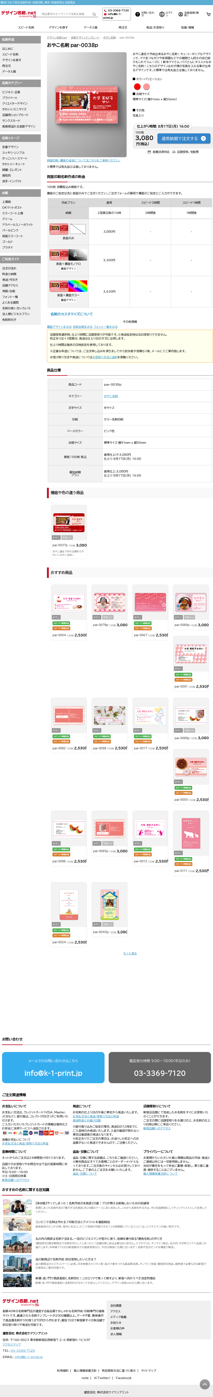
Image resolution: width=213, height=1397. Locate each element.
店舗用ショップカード (15, 115)
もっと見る (130, 953)
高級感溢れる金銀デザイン (19, 126)
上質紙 (6, 201)
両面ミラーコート (12, 236)
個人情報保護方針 (85, 1355)
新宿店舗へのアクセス (157, 1112)
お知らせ (116, 1307)
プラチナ (7, 247)
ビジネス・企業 (11, 92)
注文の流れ (9, 268)
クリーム (7, 219)
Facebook (124, 1362)
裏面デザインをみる (59, 326)
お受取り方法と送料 (104, 357)
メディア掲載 (118, 1301)
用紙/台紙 (8, 291)
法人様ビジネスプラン (16, 314)
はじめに (7, 48)
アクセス (115, 1295)
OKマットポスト (12, 207)
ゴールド (7, 241)
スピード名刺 (26, 27)
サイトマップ (148, 1355)
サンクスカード (11, 120)
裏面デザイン (68, 268)
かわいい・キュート (13, 164)
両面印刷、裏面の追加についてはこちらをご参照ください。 (83, 160)
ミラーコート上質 (12, 213)
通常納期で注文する (184, 138)
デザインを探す (58, 27)
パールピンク (10, 230)
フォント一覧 (10, 296)
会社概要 (116, 1290)
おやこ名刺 (109, 37)
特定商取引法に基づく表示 (119, 1355)
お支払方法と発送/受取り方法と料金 (25, 1127)
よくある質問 (10, 302)
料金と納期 (9, 274)
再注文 (123, 27)
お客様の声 (117, 1312)
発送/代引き (10, 279)
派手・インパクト (12, 181)
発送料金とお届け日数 (87, 1104)
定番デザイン (10, 147)
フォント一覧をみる (106, 326)
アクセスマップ (12, 1328)
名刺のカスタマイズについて (71, 314)
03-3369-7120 (159, 1057)
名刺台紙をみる (83, 326)
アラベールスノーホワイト (17, 224)
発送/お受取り (155, 27)
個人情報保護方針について (160, 1158)
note (85, 1362)
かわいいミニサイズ (14, 109)
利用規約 (62, 1355)
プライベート (10, 97)
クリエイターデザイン (15, 103)
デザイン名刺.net (57, 37)
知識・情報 (187, 27)
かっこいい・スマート (15, 158)
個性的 (6, 175)
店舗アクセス (10, 285)
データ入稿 (90, 27)
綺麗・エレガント (12, 169)
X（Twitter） (102, 1362)
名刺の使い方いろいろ (16, 308)
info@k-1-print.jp (53, 1057)
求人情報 (116, 1318)
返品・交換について (85, 1158)
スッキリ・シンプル (13, 152)
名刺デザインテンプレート (85, 37)
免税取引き (9, 319)
